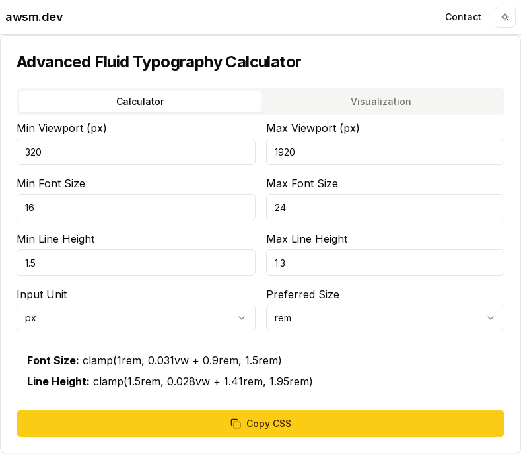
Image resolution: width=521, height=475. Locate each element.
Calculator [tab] (140, 101)
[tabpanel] (260, 278)
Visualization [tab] (381, 101)
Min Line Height (55, 238)
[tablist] (260, 101)
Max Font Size (302, 183)
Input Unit (42, 294)
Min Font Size (51, 183)
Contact (463, 16)
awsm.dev (34, 17)
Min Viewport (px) (62, 128)
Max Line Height (306, 238)
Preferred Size (302, 294)
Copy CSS (260, 423)
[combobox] (136, 318)
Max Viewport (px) (313, 128)
